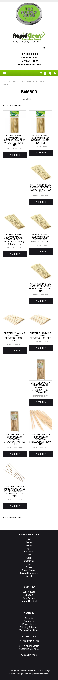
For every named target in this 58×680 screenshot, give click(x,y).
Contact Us (29, 621)
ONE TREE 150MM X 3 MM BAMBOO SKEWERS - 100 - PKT (40, 335)
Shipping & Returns (29, 627)
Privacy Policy (29, 624)
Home (5, 81)
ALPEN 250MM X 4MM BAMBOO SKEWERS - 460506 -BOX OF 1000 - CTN (40, 287)
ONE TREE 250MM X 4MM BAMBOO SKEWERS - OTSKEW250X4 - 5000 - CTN (40, 439)
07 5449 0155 (29, 655)
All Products (29, 592)
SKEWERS (44, 81)
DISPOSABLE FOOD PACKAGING (24, 81)
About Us (29, 618)
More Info (15, 155)
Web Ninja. (44, 674)
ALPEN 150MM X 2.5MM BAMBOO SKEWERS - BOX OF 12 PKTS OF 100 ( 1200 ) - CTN (14, 140)
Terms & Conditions (29, 630)
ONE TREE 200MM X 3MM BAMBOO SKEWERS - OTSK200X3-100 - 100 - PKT (14, 439)
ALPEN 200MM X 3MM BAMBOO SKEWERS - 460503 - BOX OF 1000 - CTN (41, 188)
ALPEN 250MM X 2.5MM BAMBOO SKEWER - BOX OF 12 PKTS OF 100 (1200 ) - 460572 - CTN (14, 239)
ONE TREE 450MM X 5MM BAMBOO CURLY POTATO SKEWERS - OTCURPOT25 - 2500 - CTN (14, 491)
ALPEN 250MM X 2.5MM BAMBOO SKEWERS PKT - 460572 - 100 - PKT (40, 238)
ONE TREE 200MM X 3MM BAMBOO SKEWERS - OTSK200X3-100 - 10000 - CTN (40, 388)
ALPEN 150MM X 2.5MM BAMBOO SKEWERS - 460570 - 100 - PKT (40, 139)
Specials (29, 595)
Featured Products (29, 601)
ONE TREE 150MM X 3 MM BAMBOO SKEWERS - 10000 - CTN (14, 337)
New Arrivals (29, 598)
